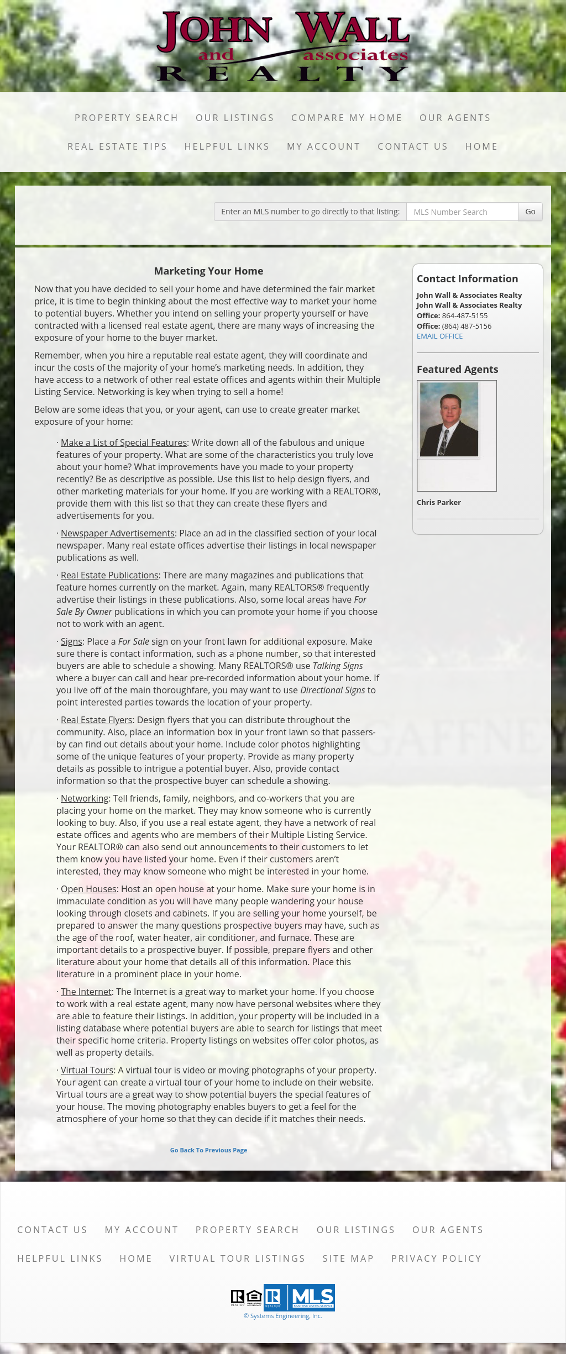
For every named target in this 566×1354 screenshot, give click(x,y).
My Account (324, 146)
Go (530, 211)
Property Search (127, 118)
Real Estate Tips (117, 146)
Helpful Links (227, 146)
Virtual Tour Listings (238, 1258)
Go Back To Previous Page (209, 1150)
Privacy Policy (437, 1258)
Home (482, 146)
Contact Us (413, 146)
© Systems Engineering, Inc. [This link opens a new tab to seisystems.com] (283, 1315)
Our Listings (235, 118)
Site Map (349, 1258)
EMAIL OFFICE (440, 336)
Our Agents (455, 118)
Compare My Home (347, 118)
